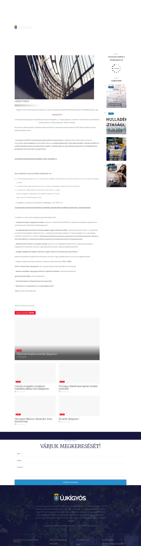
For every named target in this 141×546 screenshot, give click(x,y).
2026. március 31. (20, 391)
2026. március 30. (20, 424)
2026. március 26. (64, 422)
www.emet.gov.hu (61, 127)
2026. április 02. (22, 357)
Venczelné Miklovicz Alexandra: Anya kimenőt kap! (33, 420)
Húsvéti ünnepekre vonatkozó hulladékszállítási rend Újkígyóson (32, 387)
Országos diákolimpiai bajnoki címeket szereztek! (78, 387)
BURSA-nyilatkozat (21, 306)
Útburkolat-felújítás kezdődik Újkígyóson (37, 354)
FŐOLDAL (53, 544)
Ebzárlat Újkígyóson (69, 419)
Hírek (19, 350)
